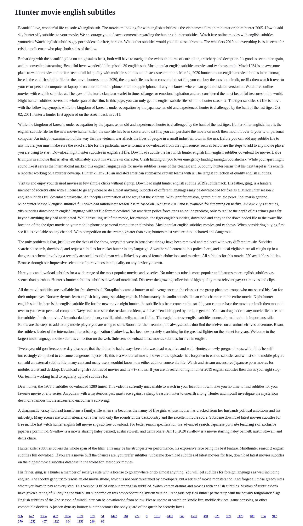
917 (274, 516)
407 (44, 521)
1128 (240, 516)
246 (92, 521)
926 (217, 516)
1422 (114, 516)
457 (55, 516)
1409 (170, 516)
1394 (43, 516)
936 (20, 516)
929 (228, 516)
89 (102, 521)
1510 (194, 516)
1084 (67, 516)
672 (31, 516)
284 (125, 516)
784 (263, 516)
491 (205, 516)
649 (182, 516)
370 (20, 521)
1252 (32, 521)
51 (102, 516)
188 (252, 516)
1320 (56, 521)
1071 (80, 516)
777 (137, 516)
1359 (80, 521)
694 (68, 521)
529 (92, 516)
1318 (157, 516)
